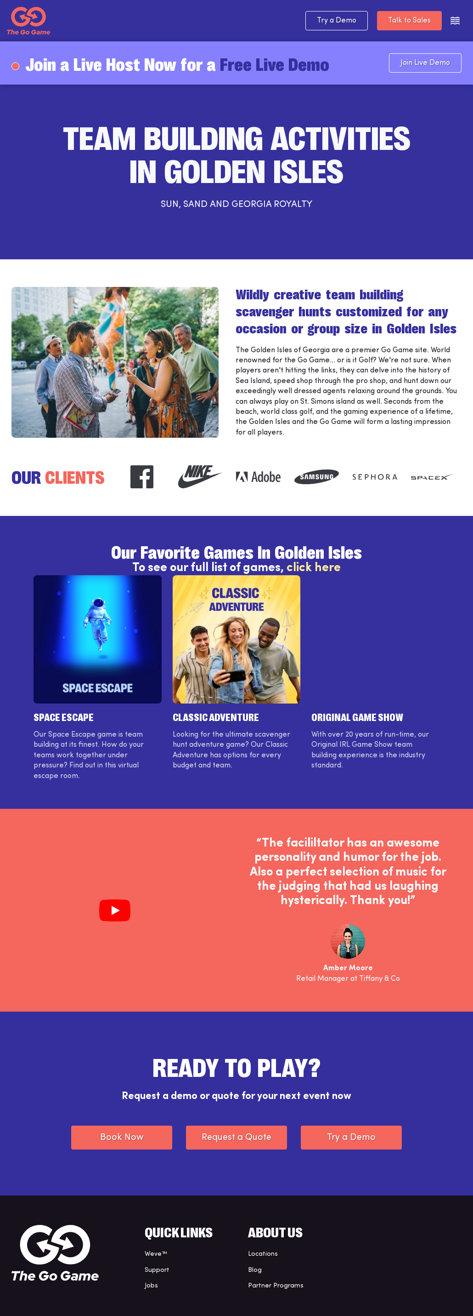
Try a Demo (336, 20)
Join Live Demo (425, 63)
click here (314, 568)
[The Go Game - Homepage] (28, 20)
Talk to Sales (409, 20)
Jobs (151, 1285)
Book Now (122, 1137)
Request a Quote (236, 1137)
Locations (263, 1254)
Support (157, 1270)
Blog (255, 1270)
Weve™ (156, 1254)
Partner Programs (276, 1285)
